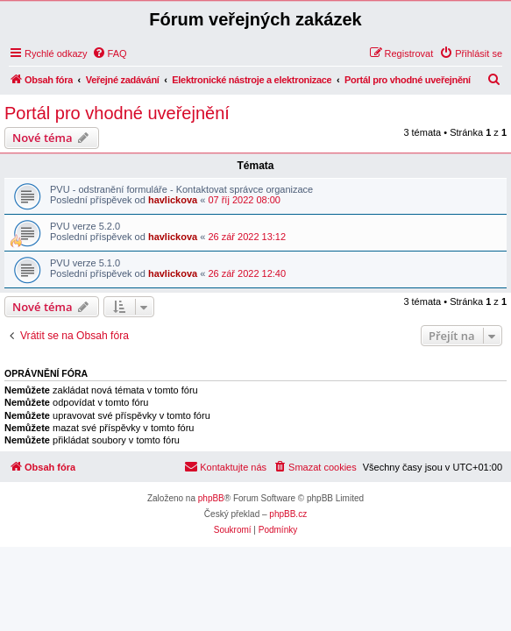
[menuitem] (109, 53)
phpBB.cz (288, 514)
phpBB (211, 498)
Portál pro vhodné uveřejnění (117, 113)
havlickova (172, 200)
